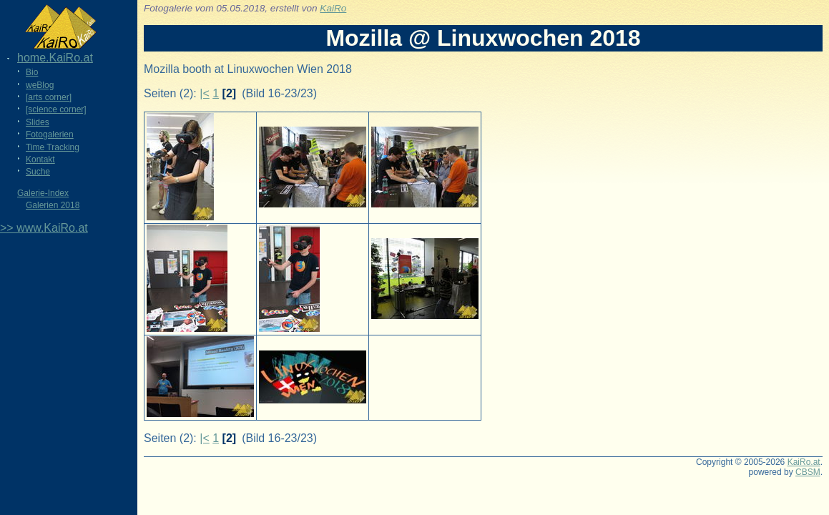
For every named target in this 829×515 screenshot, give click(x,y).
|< (205, 93)
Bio (32, 72)
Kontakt (40, 159)
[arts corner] (49, 97)
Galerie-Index (43, 193)
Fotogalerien (50, 134)
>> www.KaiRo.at (44, 228)
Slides (37, 122)
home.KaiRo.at (55, 58)
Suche (38, 172)
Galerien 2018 (52, 205)
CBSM (807, 472)
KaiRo (333, 8)
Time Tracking (52, 147)
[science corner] (56, 109)
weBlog (40, 85)
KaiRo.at (804, 462)
